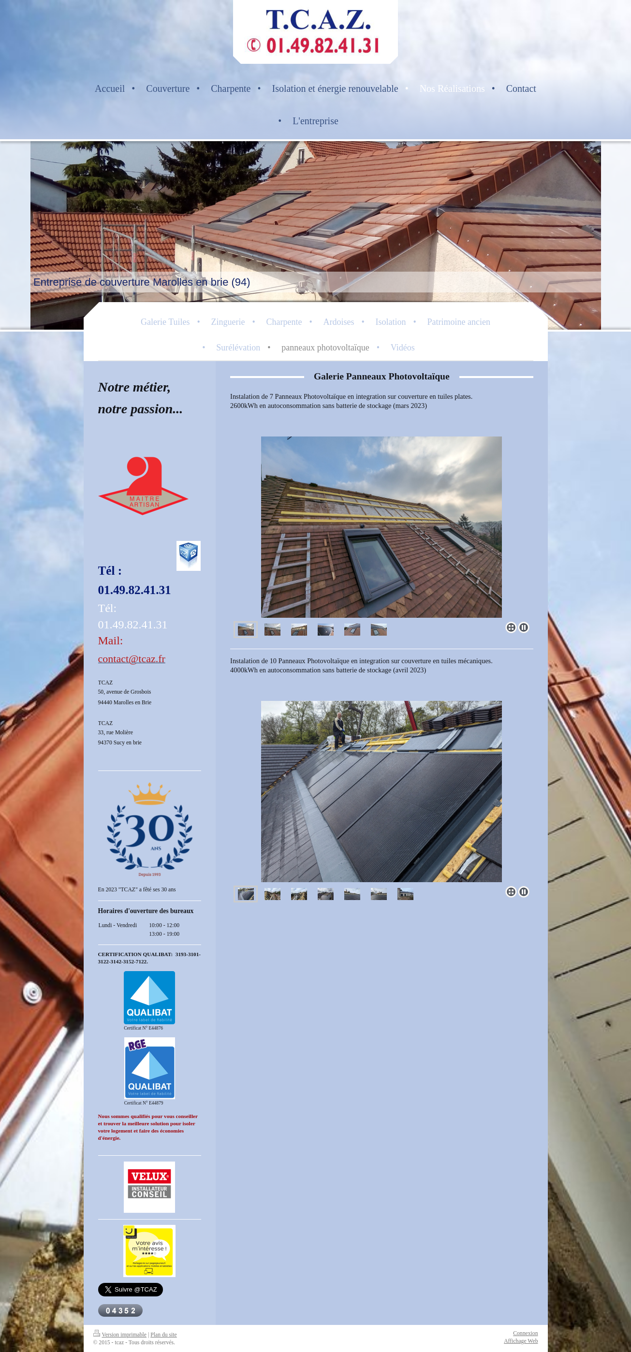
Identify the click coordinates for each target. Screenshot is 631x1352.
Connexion (525, 1333)
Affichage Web (521, 1341)
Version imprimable (120, 1335)
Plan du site (163, 1335)
